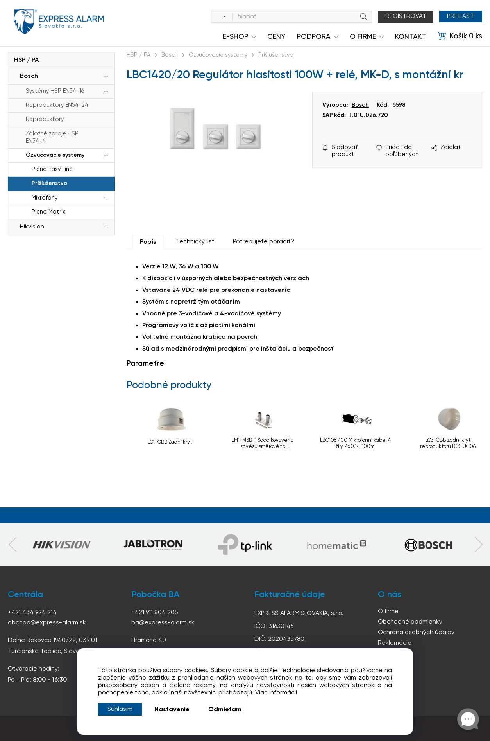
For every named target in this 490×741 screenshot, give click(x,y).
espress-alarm (58, 22)
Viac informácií (276, 693)
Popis (148, 242)
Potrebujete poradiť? (263, 242)
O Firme (363, 36)
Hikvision (32, 227)
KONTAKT (410, 36)
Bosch (29, 76)
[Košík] (459, 36)
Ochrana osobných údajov (416, 632)
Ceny (276, 36)
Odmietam (224, 710)
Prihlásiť (460, 16)
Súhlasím (119, 709)
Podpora (314, 36)
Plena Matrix (48, 212)
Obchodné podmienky (410, 622)
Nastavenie (172, 710)
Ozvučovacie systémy (55, 155)
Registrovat (405, 16)
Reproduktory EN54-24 (57, 105)
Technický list (195, 242)
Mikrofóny (44, 198)
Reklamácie (394, 643)
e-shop (235, 36)
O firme (388, 611)
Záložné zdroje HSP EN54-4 (52, 137)
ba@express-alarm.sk (163, 623)
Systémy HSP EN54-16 (55, 91)
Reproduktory (45, 119)
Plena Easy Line (52, 169)
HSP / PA (26, 60)
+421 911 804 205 (154, 613)
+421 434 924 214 (32, 613)
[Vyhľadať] (222, 17)
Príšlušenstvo (49, 183)
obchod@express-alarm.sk (47, 623)
